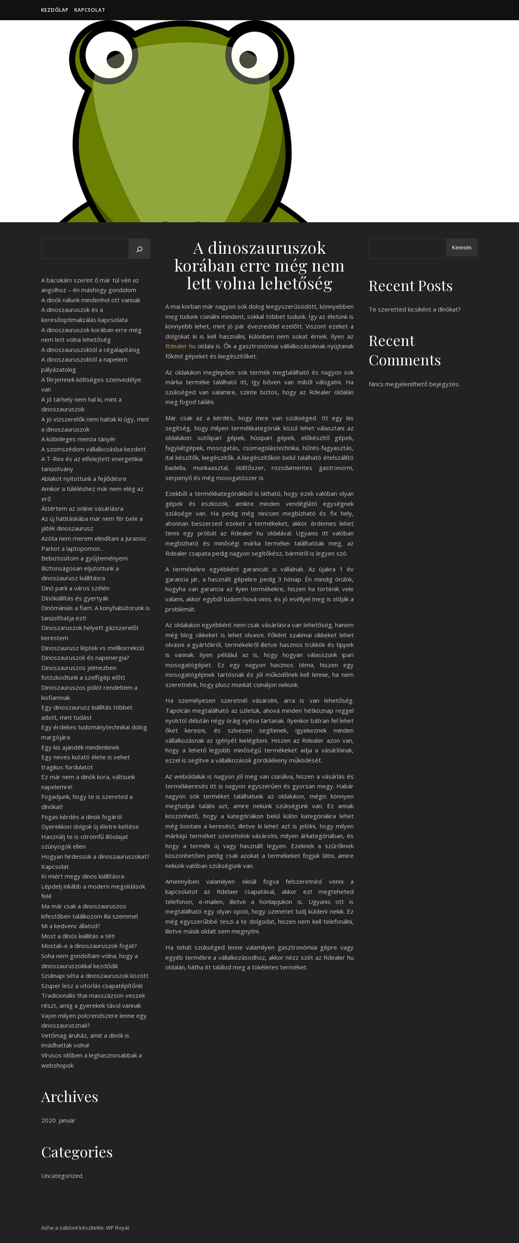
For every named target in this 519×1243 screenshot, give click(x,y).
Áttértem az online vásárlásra (82, 508)
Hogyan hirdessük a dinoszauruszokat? (95, 856)
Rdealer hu (180, 346)
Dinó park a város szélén (75, 588)
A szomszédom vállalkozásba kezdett (93, 449)
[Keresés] (139, 249)
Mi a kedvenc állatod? (70, 926)
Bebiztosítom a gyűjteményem (84, 558)
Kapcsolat (89, 9)
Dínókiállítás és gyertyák (74, 598)
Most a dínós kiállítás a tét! (78, 936)
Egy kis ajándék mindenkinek (80, 747)
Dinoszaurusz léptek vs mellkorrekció (92, 648)
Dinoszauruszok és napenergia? (85, 657)
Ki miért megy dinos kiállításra (82, 876)
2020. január (58, 1120)
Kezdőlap (55, 9)
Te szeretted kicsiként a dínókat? (415, 309)
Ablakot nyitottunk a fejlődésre (84, 478)
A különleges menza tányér (78, 439)
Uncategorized (61, 1175)
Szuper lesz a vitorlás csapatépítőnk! (92, 986)
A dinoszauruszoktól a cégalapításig (90, 350)
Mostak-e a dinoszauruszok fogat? (89, 946)
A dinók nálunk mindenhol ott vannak (90, 300)
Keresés (462, 247)
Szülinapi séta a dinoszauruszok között (94, 975)
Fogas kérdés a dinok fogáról (81, 817)
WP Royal (117, 1227)
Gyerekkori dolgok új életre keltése (90, 826)
